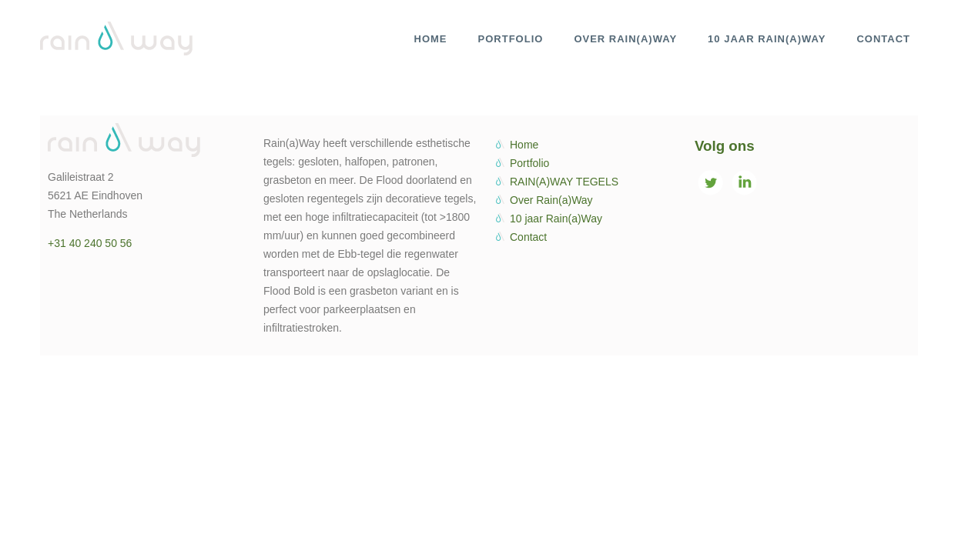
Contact (528, 237)
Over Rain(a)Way (551, 200)
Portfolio (529, 163)
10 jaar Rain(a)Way (556, 218)
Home (524, 144)
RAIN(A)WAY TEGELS (564, 181)
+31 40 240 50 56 (90, 243)
